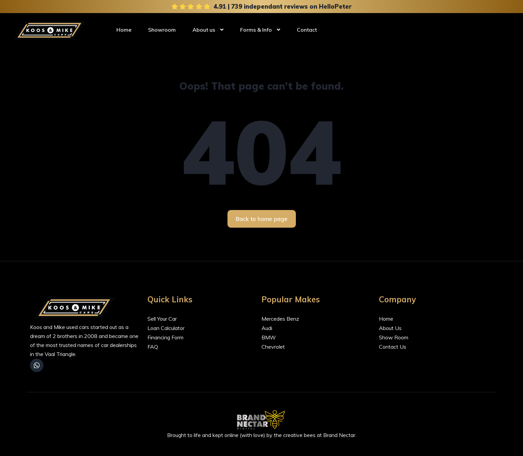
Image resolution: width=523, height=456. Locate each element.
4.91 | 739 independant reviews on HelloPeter (282, 6)
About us (203, 29)
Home (123, 29)
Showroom (162, 29)
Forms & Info (256, 29)
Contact (307, 29)
